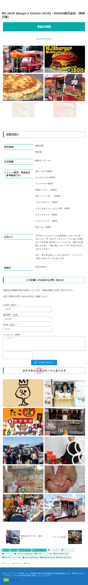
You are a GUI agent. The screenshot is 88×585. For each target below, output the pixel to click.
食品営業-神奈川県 (39, 550)
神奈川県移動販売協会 (31, 557)
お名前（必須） (10, 305)
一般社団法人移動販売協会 (24, 554)
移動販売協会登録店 (64, 557)
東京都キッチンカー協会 (43, 554)
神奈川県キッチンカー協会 (12, 557)
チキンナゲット (67, 550)
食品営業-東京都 (25, 550)
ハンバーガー (8, 554)
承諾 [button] (6, 580)
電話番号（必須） (11, 315)
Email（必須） (10, 325)
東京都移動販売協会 (61, 554)
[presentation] (17, 355)
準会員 (6, 550)
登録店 (14, 550)
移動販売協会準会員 (48, 557)
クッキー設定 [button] (14, 580)
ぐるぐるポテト (54, 550)
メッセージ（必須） (12, 334)
